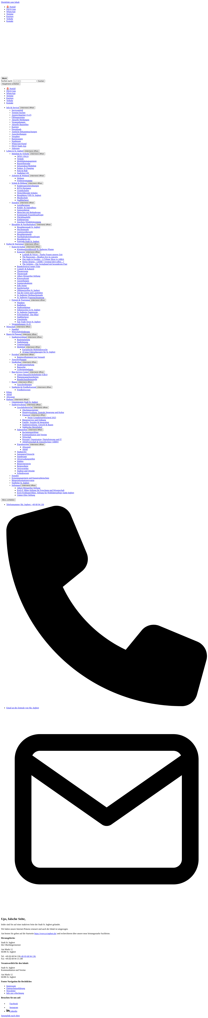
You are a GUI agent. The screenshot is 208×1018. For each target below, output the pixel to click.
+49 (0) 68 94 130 (28, 956)
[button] (27, 107)
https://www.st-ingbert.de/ (45, 933)
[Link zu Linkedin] (11, 1011)
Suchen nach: (6, 81)
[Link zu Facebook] (12, 1003)
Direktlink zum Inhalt (10, 2)
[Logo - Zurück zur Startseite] (104, 75)
